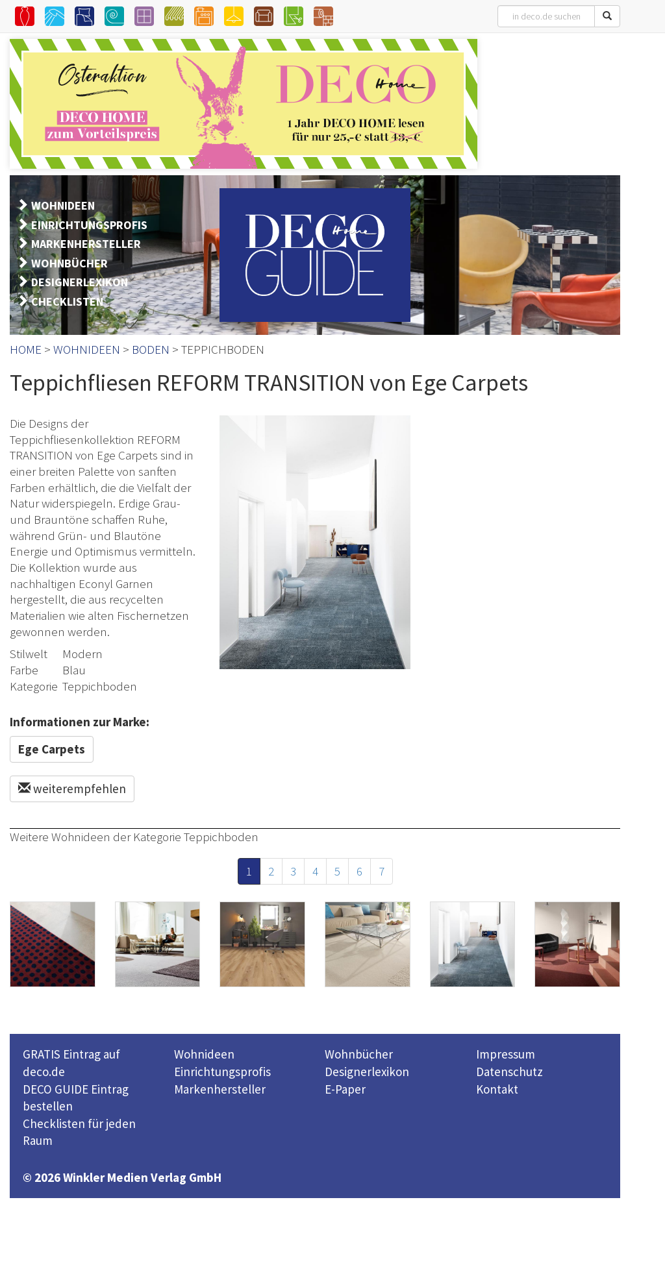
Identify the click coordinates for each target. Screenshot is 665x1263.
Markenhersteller (220, 1089)
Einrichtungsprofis (222, 1071)
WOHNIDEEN (63, 205)
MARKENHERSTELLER (86, 243)
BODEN (150, 349)
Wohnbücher (359, 1054)
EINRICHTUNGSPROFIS (89, 224)
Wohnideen (204, 1054)
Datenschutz (509, 1071)
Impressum (505, 1054)
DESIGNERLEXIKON (79, 282)
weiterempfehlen (72, 788)
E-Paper (345, 1089)
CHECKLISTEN (67, 301)
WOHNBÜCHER (69, 263)
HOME (26, 349)
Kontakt (497, 1089)
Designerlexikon (367, 1071)
